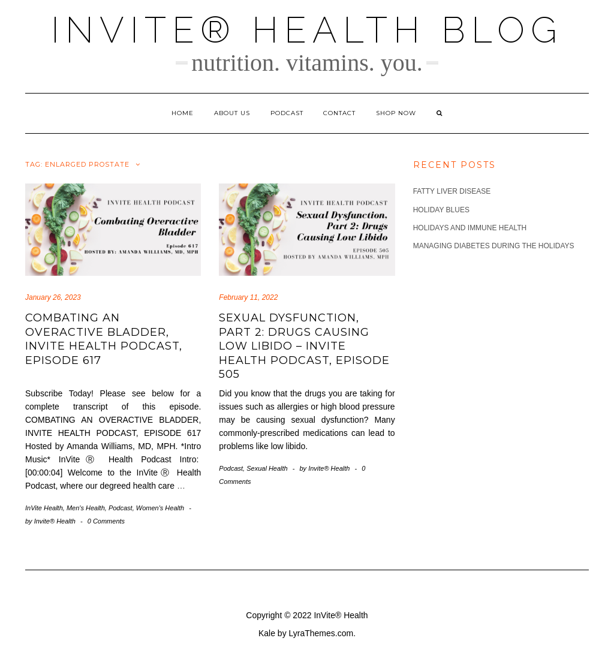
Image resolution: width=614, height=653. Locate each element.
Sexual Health (267, 468)
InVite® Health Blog (307, 30)
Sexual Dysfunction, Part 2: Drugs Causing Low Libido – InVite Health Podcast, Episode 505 (304, 346)
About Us (232, 113)
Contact (339, 113)
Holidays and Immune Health (470, 228)
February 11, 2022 (248, 297)
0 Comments (106, 521)
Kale (266, 633)
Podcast (286, 113)
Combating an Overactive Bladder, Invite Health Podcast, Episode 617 (103, 338)
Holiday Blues (441, 210)
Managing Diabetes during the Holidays (493, 246)
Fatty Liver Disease (452, 191)
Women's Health (160, 507)
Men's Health (86, 507)
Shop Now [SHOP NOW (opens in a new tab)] (396, 113)
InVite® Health (341, 615)
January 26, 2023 (53, 297)
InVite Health (44, 507)
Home (182, 113)
